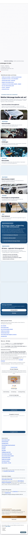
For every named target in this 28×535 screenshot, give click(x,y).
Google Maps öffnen (14, 410)
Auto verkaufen (3, 325)
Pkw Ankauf (4, 450)
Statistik (3, 529)
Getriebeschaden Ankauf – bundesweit (8, 80)
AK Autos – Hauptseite (6, 87)
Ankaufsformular (8, 492)
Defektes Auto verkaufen (5, 330)
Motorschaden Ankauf (5, 327)
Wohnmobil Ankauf (5, 441)
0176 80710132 (15, 491)
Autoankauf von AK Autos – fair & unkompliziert (10, 78)
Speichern (23, 532)
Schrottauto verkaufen (6, 461)
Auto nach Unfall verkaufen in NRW (8, 85)
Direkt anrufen (14, 519)
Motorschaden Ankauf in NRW (7, 479)
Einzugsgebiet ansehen (14, 431)
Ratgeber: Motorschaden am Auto (8, 82)
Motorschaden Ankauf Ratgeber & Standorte (9, 334)
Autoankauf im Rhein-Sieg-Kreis (8, 471)
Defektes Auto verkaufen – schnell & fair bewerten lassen (12, 76)
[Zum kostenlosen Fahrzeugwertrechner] (14, 503)
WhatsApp (14, 313)
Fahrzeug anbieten (14, 310)
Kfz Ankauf (3, 448)
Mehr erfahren (8, 526)
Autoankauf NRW (4, 336)
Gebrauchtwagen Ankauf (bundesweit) (8, 445)
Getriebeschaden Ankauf (5, 332)
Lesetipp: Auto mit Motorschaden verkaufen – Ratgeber (11, 83)
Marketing (4, 530)
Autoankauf (4, 446)
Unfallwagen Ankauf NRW (6, 452)
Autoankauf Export (5, 443)
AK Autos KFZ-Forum (5, 89)
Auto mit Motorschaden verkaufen (7, 329)
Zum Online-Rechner (14, 516)
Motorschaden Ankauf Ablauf (7, 453)
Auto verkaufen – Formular (6, 462)
